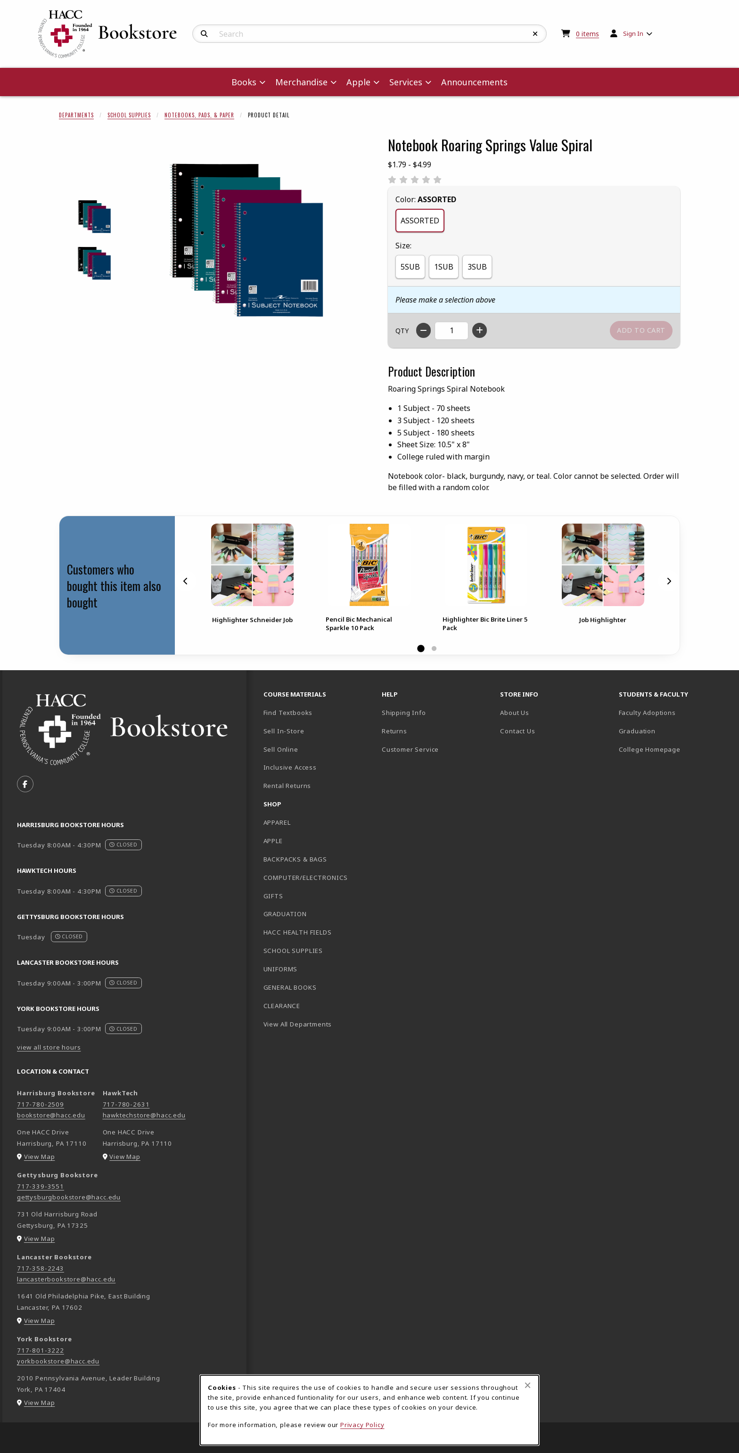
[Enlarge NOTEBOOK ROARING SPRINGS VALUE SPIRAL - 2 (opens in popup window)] (94, 263)
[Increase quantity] (479, 330)
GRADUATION (285, 914)
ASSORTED (420, 220)
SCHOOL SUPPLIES (293, 950)
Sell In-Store (283, 731)
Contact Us (517, 731)
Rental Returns (287, 785)
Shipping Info (404, 712)
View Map (39, 1156)
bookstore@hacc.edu (51, 1115)
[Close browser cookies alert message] (527, 1385)
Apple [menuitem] (358, 82)
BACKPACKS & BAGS (295, 859)
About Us (514, 712)
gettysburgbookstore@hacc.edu (69, 1197)
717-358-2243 (40, 1268)
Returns (394, 731)
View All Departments (297, 1024)
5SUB (410, 267)
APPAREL (277, 822)
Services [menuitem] (405, 82)
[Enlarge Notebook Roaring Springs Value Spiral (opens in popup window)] (247, 239)
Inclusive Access (290, 767)
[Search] (204, 34)
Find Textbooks (288, 712)
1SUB (443, 267)
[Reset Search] (535, 34)
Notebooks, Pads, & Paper (199, 115)
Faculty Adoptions (647, 712)
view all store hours (49, 1047)
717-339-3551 (40, 1186)
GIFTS (273, 896)
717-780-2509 (40, 1104)
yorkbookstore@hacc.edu (58, 1361)
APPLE (273, 841)
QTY (402, 330)
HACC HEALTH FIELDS (297, 932)
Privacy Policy (362, 1424)
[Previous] (186, 581)
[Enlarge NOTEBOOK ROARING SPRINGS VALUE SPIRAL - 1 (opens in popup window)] (94, 216)
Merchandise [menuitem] (301, 82)
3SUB (477, 267)
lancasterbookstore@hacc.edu (66, 1279)
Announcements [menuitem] (474, 82)
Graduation (637, 731)
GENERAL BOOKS (290, 987)
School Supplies (129, 115)
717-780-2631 (126, 1104)
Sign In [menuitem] (633, 33)
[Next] (669, 581)
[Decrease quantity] (423, 330)
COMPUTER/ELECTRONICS (305, 877)
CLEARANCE (281, 1006)
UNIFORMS (280, 969)
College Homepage (674, 749)
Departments (76, 115)
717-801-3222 (40, 1350)
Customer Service (410, 749)
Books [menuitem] (243, 82)
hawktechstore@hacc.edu (144, 1115)
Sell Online (280, 749)
